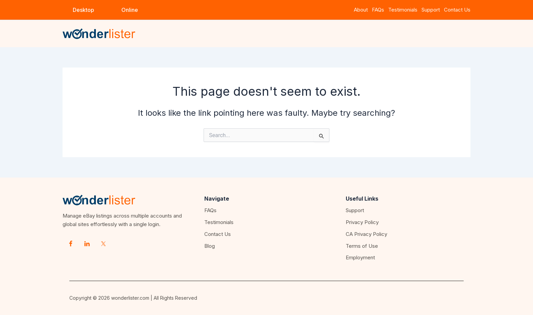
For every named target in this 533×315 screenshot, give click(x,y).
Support (432, 9)
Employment (360, 257)
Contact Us (457, 9)
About (361, 9)
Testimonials (402, 9)
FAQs (378, 9)
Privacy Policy (362, 222)
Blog (209, 246)
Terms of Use (362, 246)
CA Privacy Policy (366, 234)
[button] (83, 10)
